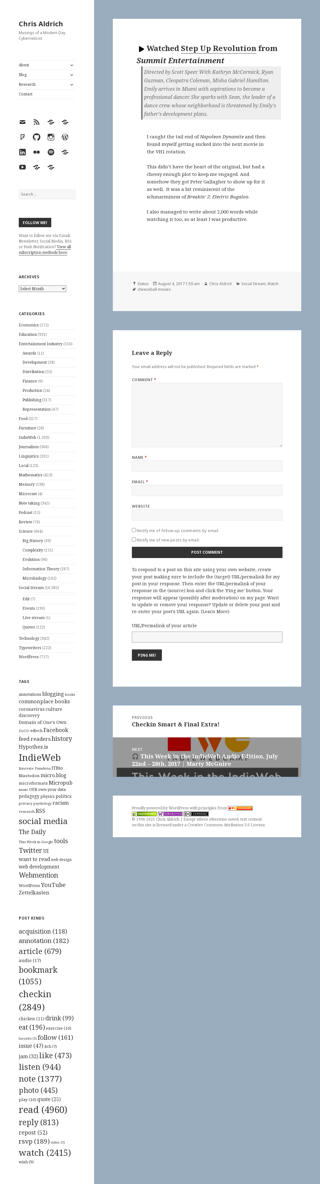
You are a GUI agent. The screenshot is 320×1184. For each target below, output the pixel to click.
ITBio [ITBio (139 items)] (57, 768)
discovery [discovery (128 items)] (29, 715)
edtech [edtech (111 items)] (36, 730)
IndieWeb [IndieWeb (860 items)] (40, 757)
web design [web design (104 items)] (61, 859)
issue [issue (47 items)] (31, 1045)
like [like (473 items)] (55, 1055)
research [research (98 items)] (27, 811)
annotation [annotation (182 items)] (44, 940)
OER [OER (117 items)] (33, 789)
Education (28, 334)
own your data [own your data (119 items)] (52, 789)
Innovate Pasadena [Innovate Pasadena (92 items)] (35, 768)
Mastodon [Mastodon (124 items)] (29, 775)
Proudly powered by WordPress (161, 808)
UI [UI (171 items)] (46, 851)
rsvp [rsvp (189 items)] (34, 1141)
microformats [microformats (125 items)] (33, 783)
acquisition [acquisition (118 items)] (43, 931)
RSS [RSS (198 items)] (40, 810)
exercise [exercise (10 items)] (58, 1028)
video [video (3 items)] (58, 1142)
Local (23, 465)
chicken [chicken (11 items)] (31, 1019)
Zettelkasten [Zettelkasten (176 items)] (34, 892)
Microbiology (34, 578)
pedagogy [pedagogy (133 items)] (29, 796)
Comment (144, 379)
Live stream (33, 617)
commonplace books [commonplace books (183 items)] (44, 701)
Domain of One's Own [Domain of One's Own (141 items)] (43, 722)
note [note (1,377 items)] (40, 1078)
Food (23, 418)
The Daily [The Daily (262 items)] (32, 832)
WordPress (29, 656)
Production (32, 390)
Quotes (28, 627)
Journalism (29, 446)
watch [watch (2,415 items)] (45, 1152)
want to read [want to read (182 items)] (34, 859)
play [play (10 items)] (27, 1099)
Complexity (32, 550)
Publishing (31, 399)
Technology (29, 638)
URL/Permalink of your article (164, 625)
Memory (27, 484)
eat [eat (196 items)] (32, 1027)
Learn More (215, 611)
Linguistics (29, 456)
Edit (26, 599)
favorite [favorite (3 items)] (28, 1038)
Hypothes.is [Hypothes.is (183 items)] (33, 746)
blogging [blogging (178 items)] (53, 693)
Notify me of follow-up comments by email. (178, 530)
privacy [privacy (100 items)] (25, 803)
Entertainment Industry (40, 343)
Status (143, 283)
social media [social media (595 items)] (43, 821)
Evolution (31, 559)
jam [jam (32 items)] (28, 1056)
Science (26, 531)
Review (25, 522)
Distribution (33, 371)
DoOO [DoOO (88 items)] (24, 731)
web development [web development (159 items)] (39, 867)
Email (140, 481)
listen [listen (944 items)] (40, 1066)
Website (141, 506)
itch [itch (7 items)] (50, 1046)
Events (28, 608)
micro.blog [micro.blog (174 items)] (54, 775)
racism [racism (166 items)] (60, 802)
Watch (273, 283)
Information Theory (40, 568)
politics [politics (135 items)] (64, 796)
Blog (23, 74)
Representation (36, 409)
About (24, 65)
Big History (32, 540)
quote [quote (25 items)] (49, 1099)
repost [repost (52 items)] (33, 1132)
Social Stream (31, 587)
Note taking (29, 503)
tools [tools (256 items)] (61, 841)
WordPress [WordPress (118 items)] (29, 885)
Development (34, 362)
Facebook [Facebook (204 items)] (55, 730)
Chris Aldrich (41, 23)
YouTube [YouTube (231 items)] (53, 885)
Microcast (28, 493)
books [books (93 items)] (70, 694)
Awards (29, 353)
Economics (29, 325)
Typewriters (30, 647)
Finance (29, 381)
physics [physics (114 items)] (47, 796)
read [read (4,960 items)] (43, 1109)
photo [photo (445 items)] (38, 1090)
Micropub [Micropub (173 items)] (60, 782)
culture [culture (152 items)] (54, 709)
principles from (225, 808)
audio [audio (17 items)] (30, 960)
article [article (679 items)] (40, 951)
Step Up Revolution (218, 48)
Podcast (25, 512)
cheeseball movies (154, 289)
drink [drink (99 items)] (59, 1018)
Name (139, 457)
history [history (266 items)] (62, 738)
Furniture (27, 428)
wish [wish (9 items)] (26, 1162)
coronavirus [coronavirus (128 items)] (32, 709)
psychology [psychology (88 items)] (42, 803)
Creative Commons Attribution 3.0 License (226, 825)
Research (27, 84)
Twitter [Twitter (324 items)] (30, 850)
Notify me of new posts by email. (168, 540)
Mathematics (30, 475)
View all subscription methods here (45, 249)
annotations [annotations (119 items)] (30, 694)
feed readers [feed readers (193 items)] (35, 738)
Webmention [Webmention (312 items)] (38, 875)
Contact (25, 94)
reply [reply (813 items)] (39, 1122)
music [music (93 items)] (23, 789)
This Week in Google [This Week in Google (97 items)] (36, 841)
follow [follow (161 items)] (55, 1037)
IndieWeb (27, 437)
